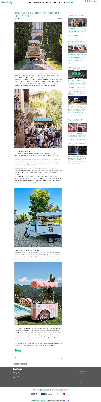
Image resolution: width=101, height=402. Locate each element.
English (75, 368)
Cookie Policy (71, 386)
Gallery (81, 375)
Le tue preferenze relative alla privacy (56, 400)
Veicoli (81, 373)
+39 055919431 (17, 373)
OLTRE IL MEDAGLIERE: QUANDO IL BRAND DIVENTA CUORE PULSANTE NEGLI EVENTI (77, 93)
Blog (63, 2)
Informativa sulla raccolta (38, 400)
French (70, 371)
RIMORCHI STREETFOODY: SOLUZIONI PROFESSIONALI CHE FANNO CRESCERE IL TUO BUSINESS (77, 41)
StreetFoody (59, 18)
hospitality (18, 351)
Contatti (69, 2)
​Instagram (14, 378)
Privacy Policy (77, 386)
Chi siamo (81, 378)
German (67, 371)
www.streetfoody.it (16, 376)
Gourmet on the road (83, 371)
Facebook (14, 377)
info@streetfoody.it (16, 374)
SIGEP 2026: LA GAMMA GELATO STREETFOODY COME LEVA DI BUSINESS (76, 121)
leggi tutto (76, 35)
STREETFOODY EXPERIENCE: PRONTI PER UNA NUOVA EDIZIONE (77, 68)
